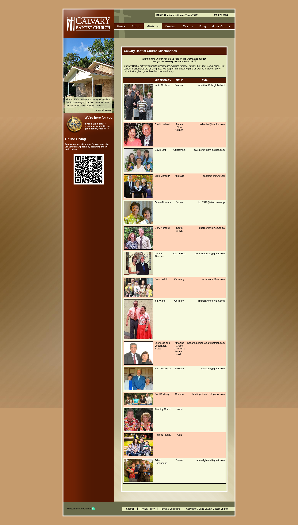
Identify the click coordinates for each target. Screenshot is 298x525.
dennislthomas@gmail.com (210, 253)
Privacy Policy (147, 509)
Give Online (221, 26)
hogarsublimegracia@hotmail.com (206, 342)
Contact (171, 26)
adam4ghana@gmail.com (211, 460)
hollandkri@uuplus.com (212, 124)
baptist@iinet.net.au (214, 175)
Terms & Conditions (170, 509)
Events (188, 26)
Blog (202, 26)
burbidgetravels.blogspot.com (208, 394)
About (136, 26)
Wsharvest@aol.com (213, 279)
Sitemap (130, 509)
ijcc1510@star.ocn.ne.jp (211, 202)
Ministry (153, 26)
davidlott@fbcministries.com (209, 149)
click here (103, 128)
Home (121, 26)
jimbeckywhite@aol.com (211, 300)
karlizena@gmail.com (213, 368)
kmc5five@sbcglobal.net (211, 85)
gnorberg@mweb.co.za (212, 227)
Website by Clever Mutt (79, 508)
